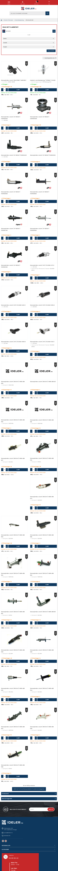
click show (28, 757)
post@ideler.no (8, 796)
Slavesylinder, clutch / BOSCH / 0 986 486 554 (42, 537)
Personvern (29, 853)
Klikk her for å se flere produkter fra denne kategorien (29, 752)
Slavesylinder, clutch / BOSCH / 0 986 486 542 (42, 691)
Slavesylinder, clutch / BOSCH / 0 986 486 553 (13, 576)
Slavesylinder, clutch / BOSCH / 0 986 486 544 (13, 691)
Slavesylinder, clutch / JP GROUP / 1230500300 (39, 117)
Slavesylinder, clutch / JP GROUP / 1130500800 (39, 192)
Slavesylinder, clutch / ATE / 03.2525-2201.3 (13, 307)
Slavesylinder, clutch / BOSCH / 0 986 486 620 (13, 422)
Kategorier (5, 813)
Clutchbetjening (19, 20)
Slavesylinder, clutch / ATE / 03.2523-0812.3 (42, 307)
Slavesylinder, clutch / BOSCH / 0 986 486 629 (13, 384)
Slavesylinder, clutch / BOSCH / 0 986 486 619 (42, 422)
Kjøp (18, 89)
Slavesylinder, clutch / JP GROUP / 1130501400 (14, 155)
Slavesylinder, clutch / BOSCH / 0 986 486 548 (42, 614)
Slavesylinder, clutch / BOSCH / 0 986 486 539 (13, 729)
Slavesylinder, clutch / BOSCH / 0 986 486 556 (13, 537)
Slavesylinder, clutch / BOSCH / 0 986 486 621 (43, 383)
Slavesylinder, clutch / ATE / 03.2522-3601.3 (13, 343)
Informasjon (6, 809)
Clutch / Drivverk (8, 20)
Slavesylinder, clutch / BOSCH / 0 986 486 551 (14, 613)
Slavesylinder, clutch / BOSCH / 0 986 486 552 (42, 576)
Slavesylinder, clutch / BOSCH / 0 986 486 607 (13, 461)
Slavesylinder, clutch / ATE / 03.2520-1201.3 (42, 343)
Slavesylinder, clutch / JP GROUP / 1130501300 (43, 155)
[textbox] (29, 13)
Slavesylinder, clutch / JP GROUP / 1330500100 (10, 117)
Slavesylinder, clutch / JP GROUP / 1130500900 (10, 192)
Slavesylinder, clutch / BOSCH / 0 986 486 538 (42, 729)
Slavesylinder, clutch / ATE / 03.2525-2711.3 (42, 265)
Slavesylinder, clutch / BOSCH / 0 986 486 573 (13, 499)
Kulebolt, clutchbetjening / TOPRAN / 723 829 (42, 80)
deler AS (11, 852)
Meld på (51, 772)
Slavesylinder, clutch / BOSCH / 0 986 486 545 (42, 652)
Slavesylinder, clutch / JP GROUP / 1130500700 (10, 229)
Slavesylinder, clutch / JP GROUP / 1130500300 (10, 266)
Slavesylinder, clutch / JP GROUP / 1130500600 (39, 229)
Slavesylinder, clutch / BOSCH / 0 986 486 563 (42, 499)
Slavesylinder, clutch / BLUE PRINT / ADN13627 (13, 80)
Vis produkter (51, 51)
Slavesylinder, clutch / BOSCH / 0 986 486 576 (42, 461)
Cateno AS (37, 852)
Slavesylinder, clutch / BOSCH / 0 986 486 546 (13, 652)
